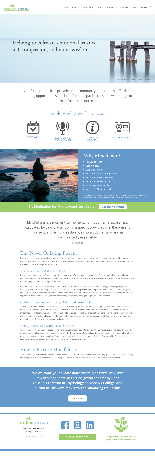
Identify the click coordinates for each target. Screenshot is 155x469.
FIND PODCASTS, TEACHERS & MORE (62, 139)
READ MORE (77, 398)
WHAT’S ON (88, 7)
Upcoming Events (112, 207)
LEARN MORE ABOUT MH (92, 138)
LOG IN (144, 7)
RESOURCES (124, 7)
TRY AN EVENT (33, 137)
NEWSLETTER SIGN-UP (77, 436)
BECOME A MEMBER (122, 137)
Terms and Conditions (33, 436)
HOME (66, 7)
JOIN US (135, 7)
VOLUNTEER (112, 7)
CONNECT (100, 7)
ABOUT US (76, 7)
